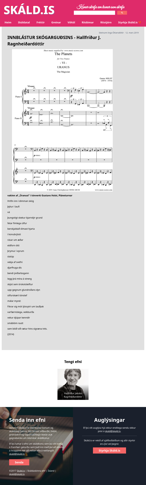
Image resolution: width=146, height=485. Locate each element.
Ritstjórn (105, 22)
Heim (8, 22)
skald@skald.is (17, 454)
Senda (19, 462)
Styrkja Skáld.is (109, 450)
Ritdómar (88, 22)
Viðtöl (71, 22)
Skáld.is (21, 470)
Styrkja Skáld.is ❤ (129, 22)
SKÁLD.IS (29, 9)
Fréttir (40, 22)
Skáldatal (24, 22)
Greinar (56, 22)
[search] (94, 12)
